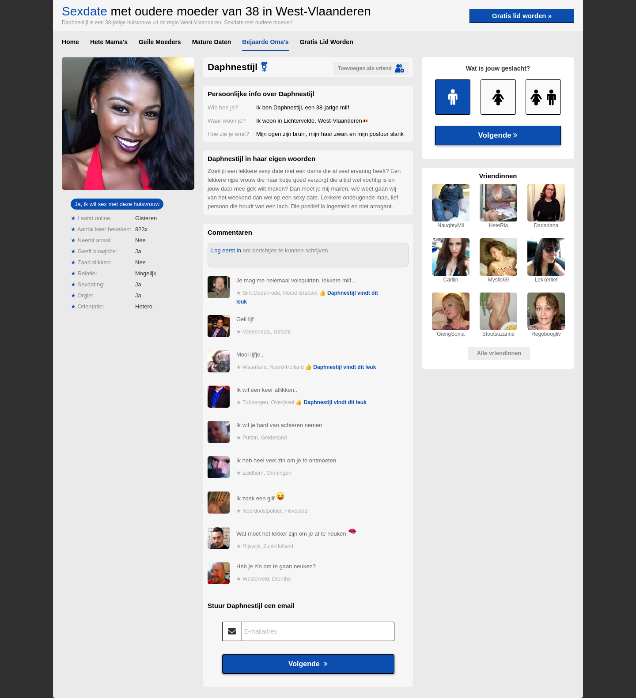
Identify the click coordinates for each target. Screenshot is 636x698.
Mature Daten (211, 41)
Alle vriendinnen (499, 353)
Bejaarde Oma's (265, 41)
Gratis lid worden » (522, 15)
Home (70, 41)
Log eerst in (226, 250)
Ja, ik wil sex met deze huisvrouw (117, 204)
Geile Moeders (160, 41)
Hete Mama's (109, 41)
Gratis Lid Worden (326, 41)
